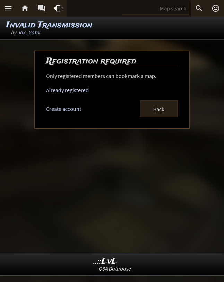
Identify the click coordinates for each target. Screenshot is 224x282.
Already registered (67, 90)
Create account (63, 108)
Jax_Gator (29, 32)
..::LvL (105, 261)
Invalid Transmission (49, 25)
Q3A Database (115, 268)
